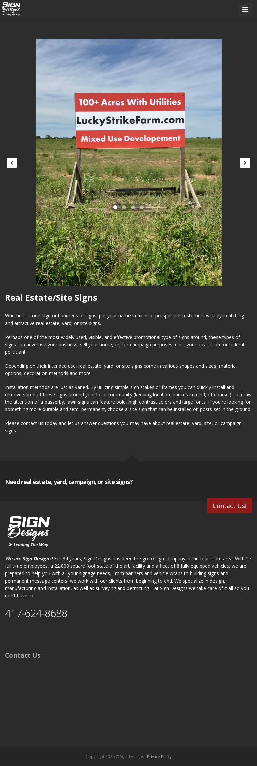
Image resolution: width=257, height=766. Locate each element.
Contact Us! (229, 506)
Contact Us (23, 655)
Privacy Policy (159, 756)
